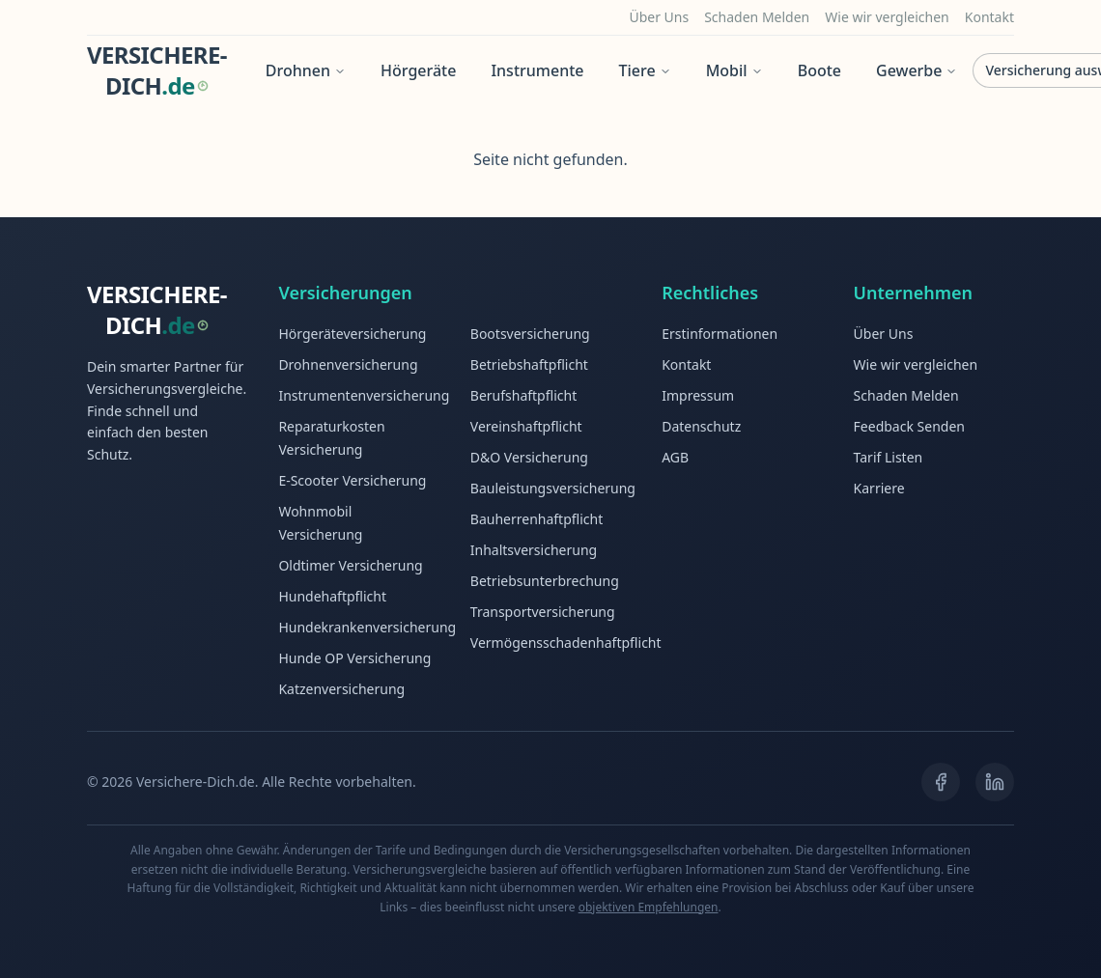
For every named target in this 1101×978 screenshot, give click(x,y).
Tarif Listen (888, 457)
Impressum (698, 395)
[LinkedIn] (994, 782)
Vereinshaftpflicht (526, 426)
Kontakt (989, 17)
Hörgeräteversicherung (352, 333)
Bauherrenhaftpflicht (536, 519)
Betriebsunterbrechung (544, 581)
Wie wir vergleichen (887, 17)
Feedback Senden (909, 426)
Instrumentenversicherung (363, 395)
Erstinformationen (719, 333)
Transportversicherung (542, 611)
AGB (675, 457)
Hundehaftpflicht (332, 596)
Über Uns (659, 17)
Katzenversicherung (341, 689)
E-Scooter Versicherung (352, 480)
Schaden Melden (756, 17)
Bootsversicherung (530, 333)
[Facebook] (940, 782)
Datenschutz (701, 426)
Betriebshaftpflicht (529, 364)
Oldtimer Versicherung (350, 565)
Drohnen (306, 70)
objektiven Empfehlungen (649, 907)
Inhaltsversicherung (533, 550)
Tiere (645, 70)
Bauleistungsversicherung (552, 488)
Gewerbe (916, 70)
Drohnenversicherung (347, 364)
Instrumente (537, 70)
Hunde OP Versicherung (354, 658)
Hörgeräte (418, 70)
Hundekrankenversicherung (367, 627)
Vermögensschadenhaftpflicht (566, 642)
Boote (819, 70)
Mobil (734, 70)
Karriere (879, 488)
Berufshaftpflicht (523, 395)
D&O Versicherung (529, 457)
